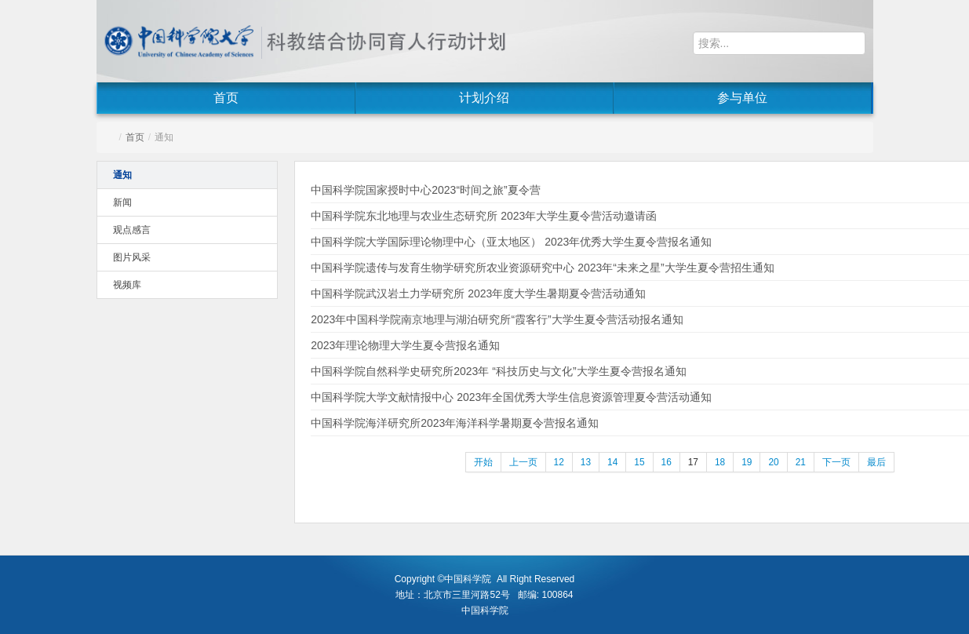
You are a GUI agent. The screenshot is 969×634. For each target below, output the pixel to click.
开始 (483, 462)
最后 (876, 462)
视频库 (127, 284)
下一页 (836, 462)
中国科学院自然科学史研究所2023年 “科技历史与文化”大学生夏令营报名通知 (498, 371)
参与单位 (742, 97)
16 (666, 462)
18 (720, 462)
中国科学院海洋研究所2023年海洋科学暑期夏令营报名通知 (455, 423)
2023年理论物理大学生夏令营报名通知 (405, 345)
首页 (226, 97)
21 (801, 462)
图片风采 (132, 257)
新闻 (122, 202)
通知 (122, 174)
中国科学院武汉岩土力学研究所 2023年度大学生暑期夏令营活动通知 (478, 293)
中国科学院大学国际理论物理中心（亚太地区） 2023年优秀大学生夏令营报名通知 (511, 241)
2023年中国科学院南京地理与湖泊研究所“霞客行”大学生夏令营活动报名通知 (497, 319)
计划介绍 (484, 97)
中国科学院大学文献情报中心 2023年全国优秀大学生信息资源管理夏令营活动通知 (511, 397)
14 (612, 462)
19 (746, 462)
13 (586, 462)
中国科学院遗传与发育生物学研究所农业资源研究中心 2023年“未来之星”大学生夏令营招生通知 (542, 267)
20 (773, 462)
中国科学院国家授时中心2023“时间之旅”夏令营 (425, 190)
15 (639, 462)
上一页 (523, 462)
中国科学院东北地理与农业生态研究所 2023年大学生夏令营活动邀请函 (484, 216)
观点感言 (132, 229)
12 (559, 462)
